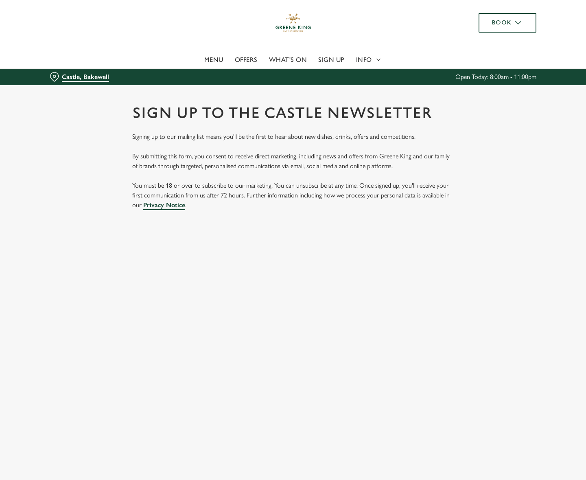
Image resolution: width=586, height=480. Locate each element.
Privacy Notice (164, 205)
